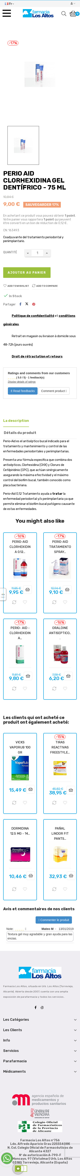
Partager (20, 304)
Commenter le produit (53, 920)
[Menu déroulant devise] (9, 3)
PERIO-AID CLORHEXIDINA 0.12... (20, 547)
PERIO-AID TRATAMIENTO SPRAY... (60, 547)
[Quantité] (37, 253)
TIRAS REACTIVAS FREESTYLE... (60, 747)
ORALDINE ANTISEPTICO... (60, 633)
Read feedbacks (23, 391)
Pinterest (33, 304)
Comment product (54, 391)
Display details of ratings (22, 381)
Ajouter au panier (27, 272)
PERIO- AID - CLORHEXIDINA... (20, 633)
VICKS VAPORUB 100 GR (20, 747)
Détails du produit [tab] (20, 433)
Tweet (26, 304)
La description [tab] (16, 421)
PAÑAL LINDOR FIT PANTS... (60, 834)
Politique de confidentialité (33, 316)
